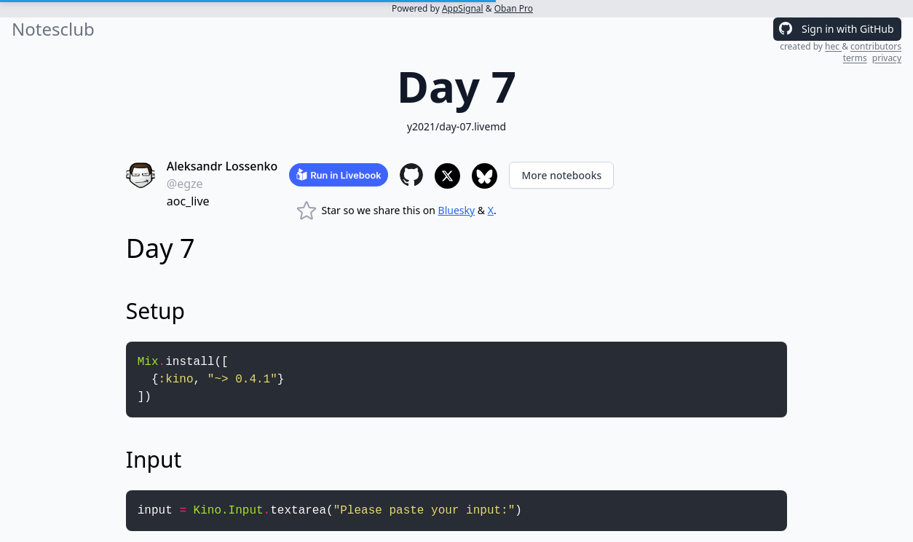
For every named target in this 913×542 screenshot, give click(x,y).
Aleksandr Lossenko (222, 166)
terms (855, 58)
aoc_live (188, 201)
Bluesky (456, 210)
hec (833, 46)
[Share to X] (447, 176)
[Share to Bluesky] (484, 176)
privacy (886, 58)
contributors (875, 46)
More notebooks (561, 175)
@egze (185, 184)
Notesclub (53, 29)
